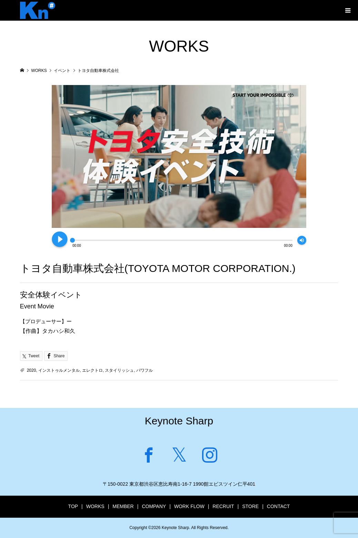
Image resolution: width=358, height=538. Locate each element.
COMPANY (154, 506)
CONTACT (278, 506)
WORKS (95, 506)
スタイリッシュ (119, 370)
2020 (31, 370)
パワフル (144, 370)
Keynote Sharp (179, 420)
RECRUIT (223, 506)
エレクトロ (92, 370)
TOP (73, 506)
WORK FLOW (189, 506)
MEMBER (122, 506)
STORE (250, 506)
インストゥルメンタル (59, 370)
